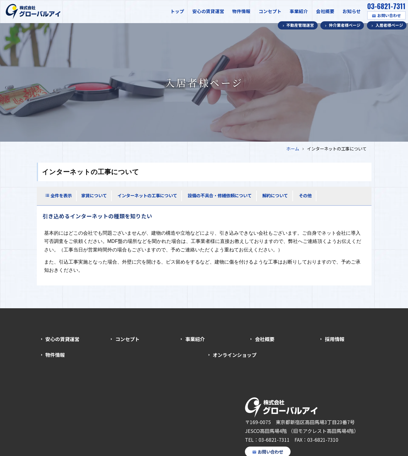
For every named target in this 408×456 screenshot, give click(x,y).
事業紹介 (299, 11)
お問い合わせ (389, 15)
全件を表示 (61, 195)
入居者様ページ (389, 25)
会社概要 (325, 11)
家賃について (94, 195)
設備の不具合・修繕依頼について (220, 195)
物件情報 (241, 11)
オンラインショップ (234, 354)
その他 (305, 195)
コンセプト (270, 11)
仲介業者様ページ (345, 25)
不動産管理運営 (300, 25)
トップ (177, 11)
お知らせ (352, 11)
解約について (275, 195)
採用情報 (334, 339)
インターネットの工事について (147, 195)
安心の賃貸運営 (208, 11)
